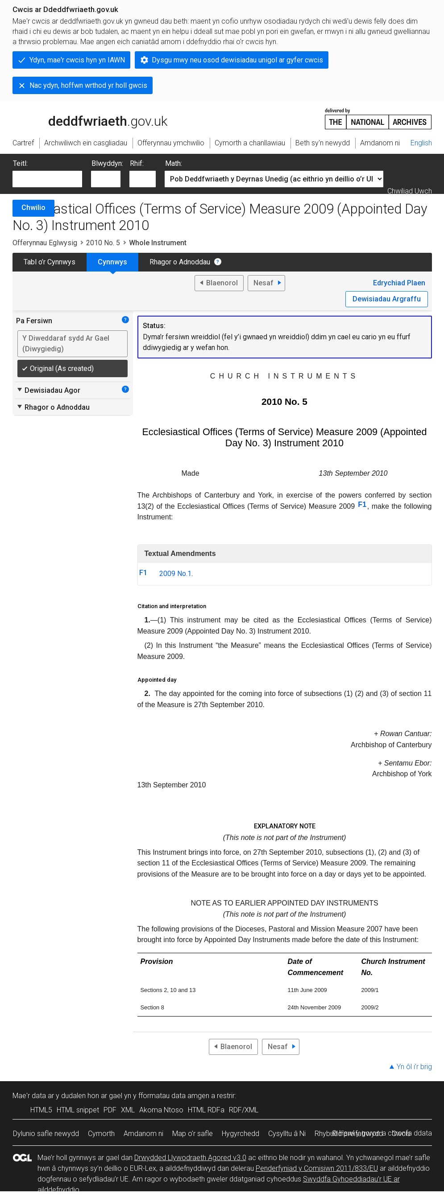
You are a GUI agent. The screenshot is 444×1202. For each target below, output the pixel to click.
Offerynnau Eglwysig (44, 243)
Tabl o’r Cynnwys (49, 262)
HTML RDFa (206, 1110)
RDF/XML (243, 1110)
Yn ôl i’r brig (414, 1066)
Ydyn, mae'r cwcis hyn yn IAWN (77, 60)
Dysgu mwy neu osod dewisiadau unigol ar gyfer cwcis (237, 60)
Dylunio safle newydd (46, 1133)
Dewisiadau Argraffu (387, 299)
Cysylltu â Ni (287, 1133)
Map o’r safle (192, 1133)
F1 (362, 504)
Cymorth (101, 1133)
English (421, 143)
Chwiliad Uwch (409, 191)
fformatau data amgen (173, 1095)
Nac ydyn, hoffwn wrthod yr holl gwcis (88, 85)
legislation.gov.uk (83, 118)
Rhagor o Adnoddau (179, 262)
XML (128, 1110)
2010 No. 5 (103, 243)
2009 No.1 (175, 573)
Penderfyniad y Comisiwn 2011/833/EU (317, 1168)
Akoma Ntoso (161, 1110)
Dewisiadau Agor (48, 390)
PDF (110, 1110)
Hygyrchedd (240, 1133)
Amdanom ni (143, 1133)
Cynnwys (112, 262)
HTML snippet (78, 1110)
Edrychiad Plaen (399, 283)
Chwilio (33, 207)
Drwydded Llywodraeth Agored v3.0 (190, 1157)
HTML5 (41, 1110)
